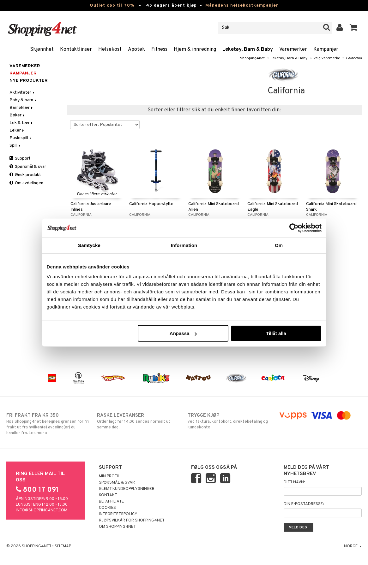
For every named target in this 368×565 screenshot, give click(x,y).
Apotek (136, 49)
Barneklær (21, 107)
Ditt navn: (294, 482)
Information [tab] (184, 245)
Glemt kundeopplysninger (126, 488)
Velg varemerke (326, 58)
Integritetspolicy (118, 514)
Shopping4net (252, 58)
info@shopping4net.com (41, 510)
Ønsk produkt (25, 175)
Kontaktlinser (76, 49)
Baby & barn (23, 100)
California (354, 58)
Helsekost (110, 49)
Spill (15, 145)
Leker (17, 130)
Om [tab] (279, 245)
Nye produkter (28, 80)
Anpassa (183, 333)
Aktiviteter (22, 92)
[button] (353, 28)
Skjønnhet (42, 49)
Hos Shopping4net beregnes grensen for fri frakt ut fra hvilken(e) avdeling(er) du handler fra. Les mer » (47, 424)
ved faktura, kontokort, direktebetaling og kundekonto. (229, 421)
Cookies (107, 507)
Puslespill (20, 138)
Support (20, 158)
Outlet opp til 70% (112, 5)
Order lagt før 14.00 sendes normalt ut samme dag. (138, 421)
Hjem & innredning (195, 49)
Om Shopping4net (117, 526)
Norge (353, 546)
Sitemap (63, 546)
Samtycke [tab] (89, 245)
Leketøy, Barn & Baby (247, 49)
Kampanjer (325, 49)
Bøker (17, 115)
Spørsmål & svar (27, 166)
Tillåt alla (276, 333)
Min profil (109, 476)
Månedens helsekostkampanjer (241, 5)
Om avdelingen (26, 183)
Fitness (159, 49)
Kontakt (108, 495)
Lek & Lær (21, 123)
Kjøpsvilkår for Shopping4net (132, 520)
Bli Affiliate (111, 501)
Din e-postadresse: (304, 504)
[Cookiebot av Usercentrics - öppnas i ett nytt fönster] (294, 227)
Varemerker (293, 49)
